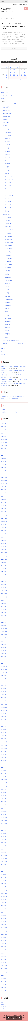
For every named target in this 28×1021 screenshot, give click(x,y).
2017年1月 (3, 776)
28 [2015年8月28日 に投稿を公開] (21, 75)
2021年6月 (3, 609)
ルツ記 (7, 289)
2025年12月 (4, 439)
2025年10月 (4, 445)
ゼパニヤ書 (8, 248)
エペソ (7, 129)
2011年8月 (3, 975)
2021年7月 (3, 606)
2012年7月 (3, 943)
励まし (6, 122)
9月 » (20, 79)
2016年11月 (4, 783)
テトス (7, 138)
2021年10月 (4, 597)
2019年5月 (3, 688)
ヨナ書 (7, 283)
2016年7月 (3, 795)
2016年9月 (3, 789)
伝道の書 (8, 296)
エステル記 (8, 223)
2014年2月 (3, 883)
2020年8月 (3, 641)
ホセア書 (8, 267)
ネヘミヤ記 (8, 258)
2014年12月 (4, 855)
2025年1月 (3, 474)
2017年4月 (3, 767)
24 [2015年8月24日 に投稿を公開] (6, 75)
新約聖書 (6, 126)
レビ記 (7, 293)
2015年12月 (4, 817)
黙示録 (7, 211)
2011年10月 (4, 972)
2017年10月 (4, 748)
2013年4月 (3, 915)
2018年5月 (3, 726)
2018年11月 (4, 707)
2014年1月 (3, 887)
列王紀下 (8, 305)
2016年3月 (3, 808)
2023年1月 (3, 549)
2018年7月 (3, 719)
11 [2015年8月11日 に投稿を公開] (10, 69)
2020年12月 (4, 628)
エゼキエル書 (9, 230)
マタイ (7, 151)
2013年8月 (3, 902)
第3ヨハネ (8, 207)
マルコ (7, 154)
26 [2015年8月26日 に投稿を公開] (14, 75)
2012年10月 (4, 934)
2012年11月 (4, 931)
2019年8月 (3, 679)
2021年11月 (4, 593)
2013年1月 (3, 924)
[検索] (26, 1)
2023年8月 (3, 527)
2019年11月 (4, 669)
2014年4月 (3, 877)
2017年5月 (3, 764)
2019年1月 (3, 701)
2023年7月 (3, 530)
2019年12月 (4, 666)
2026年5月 (3, 423)
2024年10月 (4, 483)
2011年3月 (3, 991)
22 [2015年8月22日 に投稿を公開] (25, 72)
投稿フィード (4, 1004)
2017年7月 (3, 757)
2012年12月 (4, 927)
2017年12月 (4, 742)
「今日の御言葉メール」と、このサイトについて (12, 396)
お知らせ (4, 92)
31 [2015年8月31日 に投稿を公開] (6, 77)
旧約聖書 (6, 214)
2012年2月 (3, 959)
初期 (5, 119)
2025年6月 (3, 458)
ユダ (7, 160)
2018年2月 (3, 735)
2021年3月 (3, 619)
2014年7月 (3, 868)
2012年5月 (3, 950)
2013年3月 (3, 918)
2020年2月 (3, 660)
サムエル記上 (9, 239)
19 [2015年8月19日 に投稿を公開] (14, 72)
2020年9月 (3, 638)
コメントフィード (5, 1006)
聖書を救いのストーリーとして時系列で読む (14, 344)
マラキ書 (8, 270)
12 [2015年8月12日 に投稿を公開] (14, 69)
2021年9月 (3, 600)
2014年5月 (3, 874)
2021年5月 (3, 612)
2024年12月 (4, 477)
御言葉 (19, 23)
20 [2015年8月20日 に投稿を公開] (17, 72)
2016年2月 (3, 811)
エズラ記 (8, 226)
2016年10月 (4, 786)
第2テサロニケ (9, 195)
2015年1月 (3, 852)
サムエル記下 (9, 242)
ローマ (7, 170)
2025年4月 (3, 464)
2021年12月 (4, 590)
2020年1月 (3, 663)
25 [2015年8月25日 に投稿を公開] (10, 75)
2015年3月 (3, 846)
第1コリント (9, 176)
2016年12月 (4, 779)
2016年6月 (3, 798)
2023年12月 (4, 515)
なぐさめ (6, 110)
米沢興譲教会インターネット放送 (9, 412)
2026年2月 (3, 433)
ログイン (3, 1002)
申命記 (7, 327)
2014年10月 (4, 861)
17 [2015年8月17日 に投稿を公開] (6, 72)
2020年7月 (3, 644)
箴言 (7, 330)
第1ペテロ (8, 185)
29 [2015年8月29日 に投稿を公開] (25, 75)
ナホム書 (8, 255)
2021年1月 (3, 625)
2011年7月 (3, 978)
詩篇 (7, 334)
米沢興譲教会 (4, 410)
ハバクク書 (8, 264)
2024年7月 (3, 493)
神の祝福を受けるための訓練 (11, 340)
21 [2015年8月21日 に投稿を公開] (21, 72)
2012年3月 (3, 956)
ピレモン (8, 144)
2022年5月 (3, 575)
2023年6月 (3, 534)
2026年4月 (3, 426)
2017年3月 (3, 770)
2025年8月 (3, 452)
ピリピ (7, 141)
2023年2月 (3, 546)
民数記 (7, 324)
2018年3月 (3, 732)
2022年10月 (4, 559)
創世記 (7, 308)
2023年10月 (4, 521)
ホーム (3, 18)
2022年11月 (4, 556)
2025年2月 (3, 471)
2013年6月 (3, 909)
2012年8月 (3, 940)
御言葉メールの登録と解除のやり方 (9, 398)
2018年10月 (4, 710)
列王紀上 (8, 302)
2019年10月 (4, 672)
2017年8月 (3, 754)
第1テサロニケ (9, 179)
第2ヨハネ (8, 204)
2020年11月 (4, 631)
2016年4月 (3, 805)
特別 (3, 348)
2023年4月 (3, 540)
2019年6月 (3, 685)
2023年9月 (3, 524)
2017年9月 (3, 751)
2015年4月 (3, 842)
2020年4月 (3, 653)
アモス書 (8, 217)
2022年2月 (3, 584)
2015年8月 (3, 830)
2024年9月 (3, 486)
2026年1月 (3, 436)
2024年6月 (3, 496)
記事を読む (14, 48)
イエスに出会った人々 (9, 103)
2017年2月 (3, 773)
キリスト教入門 (8, 107)
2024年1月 (3, 511)
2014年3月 (3, 880)
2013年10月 (4, 896)
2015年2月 (3, 849)
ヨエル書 (8, 277)
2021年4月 (3, 615)
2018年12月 (4, 704)
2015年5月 (3, 839)
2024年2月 (3, 508)
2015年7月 (3, 833)
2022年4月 (3, 578)
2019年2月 (3, 697)
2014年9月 (3, 864)
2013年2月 (3, 921)
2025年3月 (3, 467)
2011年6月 (3, 981)
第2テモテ (8, 198)
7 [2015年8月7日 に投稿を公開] (21, 67)
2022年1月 (3, 587)
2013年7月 (3, 905)
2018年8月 (3, 716)
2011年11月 (4, 968)
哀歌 (7, 311)
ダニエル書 (8, 252)
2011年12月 (4, 965)
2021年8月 (3, 603)
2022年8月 (3, 565)
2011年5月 (3, 984)
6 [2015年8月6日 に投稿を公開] (17, 67)
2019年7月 (3, 682)
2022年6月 (3, 571)
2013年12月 (4, 890)
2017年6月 (3, 760)
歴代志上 (8, 318)
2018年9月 (3, 713)
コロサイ (8, 135)
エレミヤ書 (14, 23)
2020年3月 (3, 656)
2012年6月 (3, 946)
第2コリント (9, 192)
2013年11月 (4, 893)
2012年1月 (3, 962)
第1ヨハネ (8, 189)
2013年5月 (3, 912)
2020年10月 (4, 634)
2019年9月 (3, 675)
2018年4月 (3, 729)
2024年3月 (3, 505)
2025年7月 (3, 455)
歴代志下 (8, 321)
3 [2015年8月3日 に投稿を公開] (6, 67)
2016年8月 (3, 792)
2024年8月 (3, 489)
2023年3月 (3, 543)
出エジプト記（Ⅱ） (7, 95)
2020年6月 (3, 647)
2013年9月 (3, 899)
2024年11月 (4, 480)
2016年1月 (3, 814)
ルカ (7, 166)
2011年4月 (3, 987)
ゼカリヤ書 (8, 245)
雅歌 (7, 337)
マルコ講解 (7, 113)
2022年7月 (3, 568)
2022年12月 (4, 552)
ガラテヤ (8, 132)
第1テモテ (8, 182)
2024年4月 (3, 502)
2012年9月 (3, 937)
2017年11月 (4, 745)
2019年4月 (3, 691)
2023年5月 (3, 537)
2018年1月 (3, 738)
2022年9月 (3, 562)
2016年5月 (3, 801)
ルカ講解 (6, 116)
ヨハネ (7, 163)
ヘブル (7, 148)
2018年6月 (3, 723)
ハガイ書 (8, 261)
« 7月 (7, 79)
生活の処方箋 (5, 355)
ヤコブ (7, 157)
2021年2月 (3, 622)
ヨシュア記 (8, 280)
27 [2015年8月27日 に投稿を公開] (17, 75)
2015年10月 (4, 823)
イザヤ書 (8, 220)
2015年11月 (4, 820)
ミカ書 (7, 274)
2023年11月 (4, 518)
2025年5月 (3, 461)
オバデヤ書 (8, 236)
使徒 (7, 173)
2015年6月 (3, 836)
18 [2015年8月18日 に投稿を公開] (10, 72)
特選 (3, 351)
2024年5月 (3, 499)
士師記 (7, 315)
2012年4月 (3, 953)
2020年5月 (3, 650)
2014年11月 (4, 858)
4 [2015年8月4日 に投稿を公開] (10, 67)
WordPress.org (4, 1009)
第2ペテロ (8, 201)
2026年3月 (3, 430)
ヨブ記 (7, 286)
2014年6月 (3, 871)
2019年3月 (3, 694)
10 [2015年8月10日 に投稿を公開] (6, 69)
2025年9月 (3, 448)
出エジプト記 (9, 299)
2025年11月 (4, 442)
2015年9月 (3, 827)
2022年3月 (3, 581)
